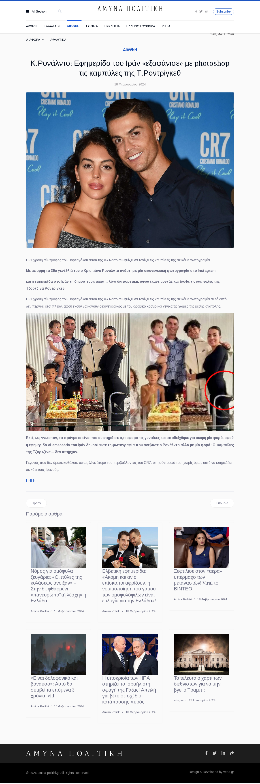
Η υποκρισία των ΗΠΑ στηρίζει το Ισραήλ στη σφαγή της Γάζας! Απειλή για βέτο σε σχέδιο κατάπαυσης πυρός (129, 691)
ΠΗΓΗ (30, 481)
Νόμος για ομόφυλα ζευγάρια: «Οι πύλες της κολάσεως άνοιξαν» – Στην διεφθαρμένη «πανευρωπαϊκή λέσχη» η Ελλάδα (58, 587)
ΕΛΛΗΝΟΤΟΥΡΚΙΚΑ (140, 26)
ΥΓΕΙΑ (166, 26)
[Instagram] (206, 11)
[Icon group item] (206, 755)
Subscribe (223, 11)
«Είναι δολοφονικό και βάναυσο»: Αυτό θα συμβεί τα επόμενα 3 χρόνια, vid (54, 688)
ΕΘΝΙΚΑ (92, 26)
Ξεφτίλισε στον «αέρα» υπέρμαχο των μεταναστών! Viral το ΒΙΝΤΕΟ (198, 581)
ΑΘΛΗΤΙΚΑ (58, 39)
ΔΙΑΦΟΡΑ (33, 39)
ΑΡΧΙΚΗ (31, 26)
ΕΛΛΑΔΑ (50, 26)
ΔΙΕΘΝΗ (73, 26)
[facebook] (196, 11)
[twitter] (200, 11)
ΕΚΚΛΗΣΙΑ (112, 26)
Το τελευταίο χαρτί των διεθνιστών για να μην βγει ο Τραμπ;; (198, 685)
